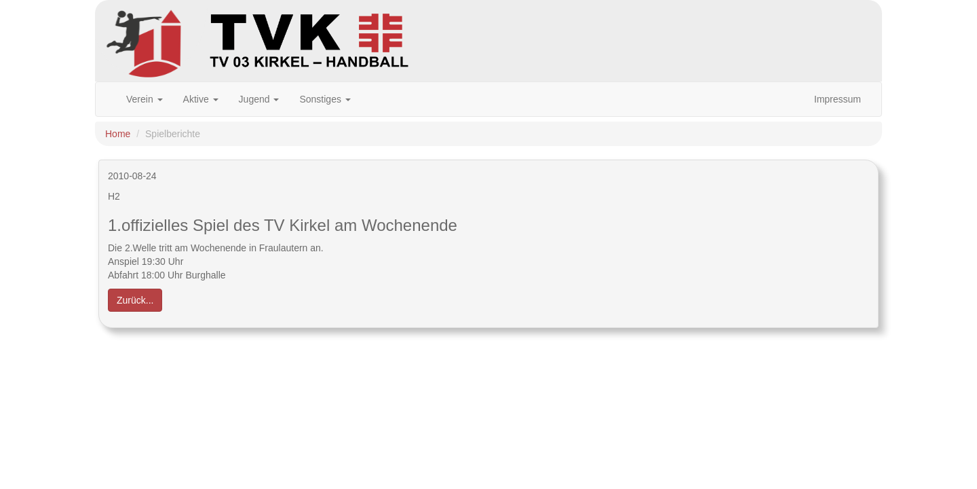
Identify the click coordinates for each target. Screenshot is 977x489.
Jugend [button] (259, 99)
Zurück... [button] (135, 300)
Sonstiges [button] (324, 99)
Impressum (837, 99)
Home (117, 133)
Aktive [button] (200, 99)
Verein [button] (144, 99)
